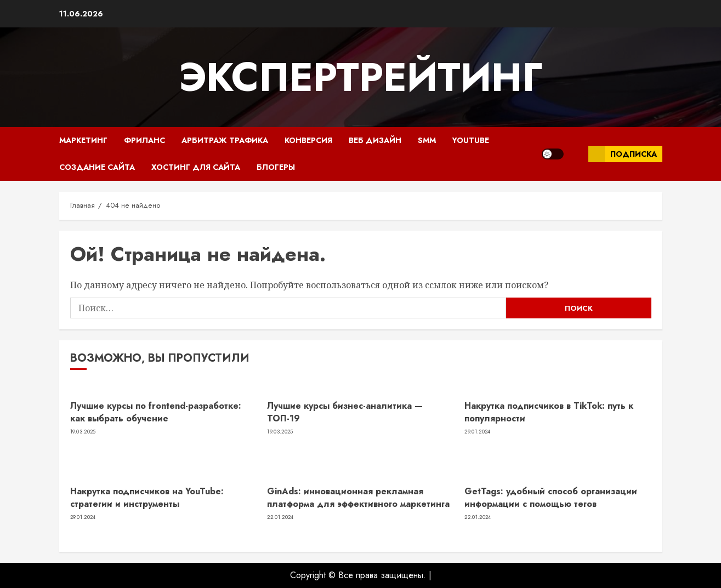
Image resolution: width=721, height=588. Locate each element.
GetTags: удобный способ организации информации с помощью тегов (550, 497)
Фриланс (144, 140)
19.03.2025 (83, 432)
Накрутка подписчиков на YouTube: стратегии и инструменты (147, 497)
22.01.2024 (280, 517)
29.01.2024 (477, 432)
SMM (427, 140)
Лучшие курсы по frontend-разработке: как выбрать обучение (155, 411)
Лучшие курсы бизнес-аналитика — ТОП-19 (345, 411)
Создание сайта (97, 167)
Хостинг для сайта (195, 167)
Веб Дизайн (375, 140)
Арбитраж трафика (224, 140)
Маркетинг (83, 140)
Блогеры (276, 167)
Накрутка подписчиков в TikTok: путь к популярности (548, 411)
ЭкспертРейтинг (360, 77)
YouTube (470, 140)
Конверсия (308, 140)
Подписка (622, 154)
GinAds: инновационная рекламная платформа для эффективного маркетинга (358, 497)
